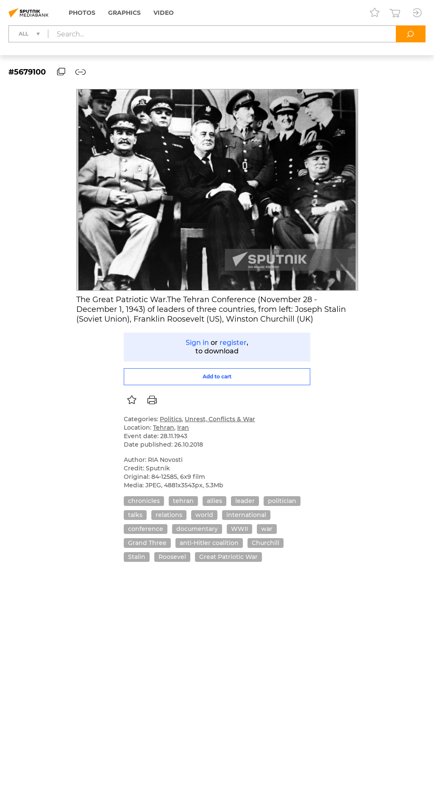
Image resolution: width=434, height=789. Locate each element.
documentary (197, 529)
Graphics (124, 13)
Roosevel (172, 557)
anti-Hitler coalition (209, 543)
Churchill (265, 543)
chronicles (144, 501)
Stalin (136, 557)
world (204, 515)
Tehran (163, 427)
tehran (183, 501)
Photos (82, 13)
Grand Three (147, 543)
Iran (183, 427)
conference (145, 529)
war (267, 529)
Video (163, 13)
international (246, 515)
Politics (171, 419)
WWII (239, 529)
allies (214, 501)
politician (282, 501)
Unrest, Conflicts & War (220, 419)
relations (169, 515)
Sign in (197, 343)
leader (245, 501)
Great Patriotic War (228, 557)
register (233, 343)
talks (135, 515)
